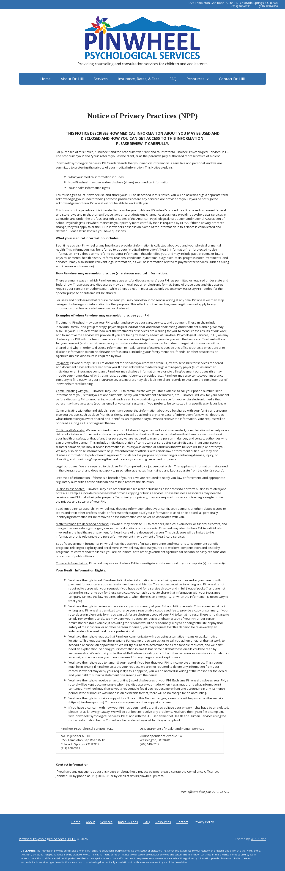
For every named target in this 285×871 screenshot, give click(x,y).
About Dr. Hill (72, 78)
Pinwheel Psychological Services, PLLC (47, 839)
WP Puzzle (258, 839)
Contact (182, 822)
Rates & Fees (128, 822)
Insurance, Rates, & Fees (138, 78)
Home (45, 78)
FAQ (173, 78)
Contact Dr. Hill (232, 78)
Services (101, 78)
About (90, 822)
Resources (195, 78)
